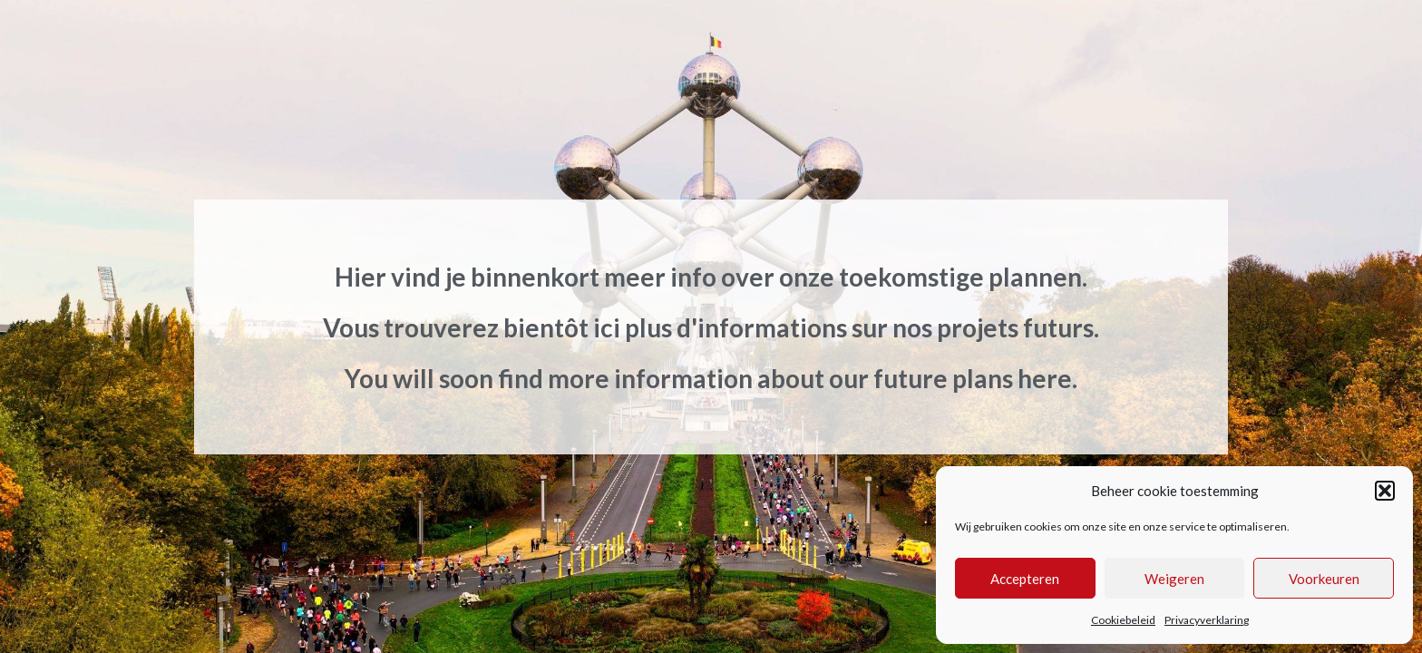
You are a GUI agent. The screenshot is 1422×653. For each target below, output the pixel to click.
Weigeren (1174, 578)
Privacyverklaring (1206, 620)
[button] (1385, 491)
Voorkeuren (1324, 578)
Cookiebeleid (1123, 620)
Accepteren (1024, 578)
